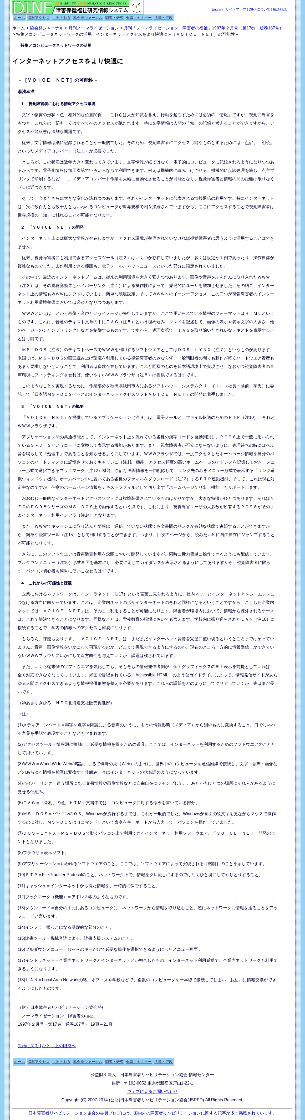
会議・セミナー (139, 18)
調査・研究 (114, 18)
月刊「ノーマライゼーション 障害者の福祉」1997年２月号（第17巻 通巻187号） (203, 28)
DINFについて (260, 9)
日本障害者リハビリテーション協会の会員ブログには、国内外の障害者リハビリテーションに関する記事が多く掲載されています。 (152, 1113)
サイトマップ (236, 9)
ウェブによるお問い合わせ (152, 1091)
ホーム (19, 18)
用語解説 (280, 9)
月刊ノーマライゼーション (93, 28)
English (218, 9)
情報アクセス (39, 18)
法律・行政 (163, 18)
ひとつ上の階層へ (59, 1046)
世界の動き (61, 18)
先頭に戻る (29, 1046)
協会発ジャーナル (88, 18)
